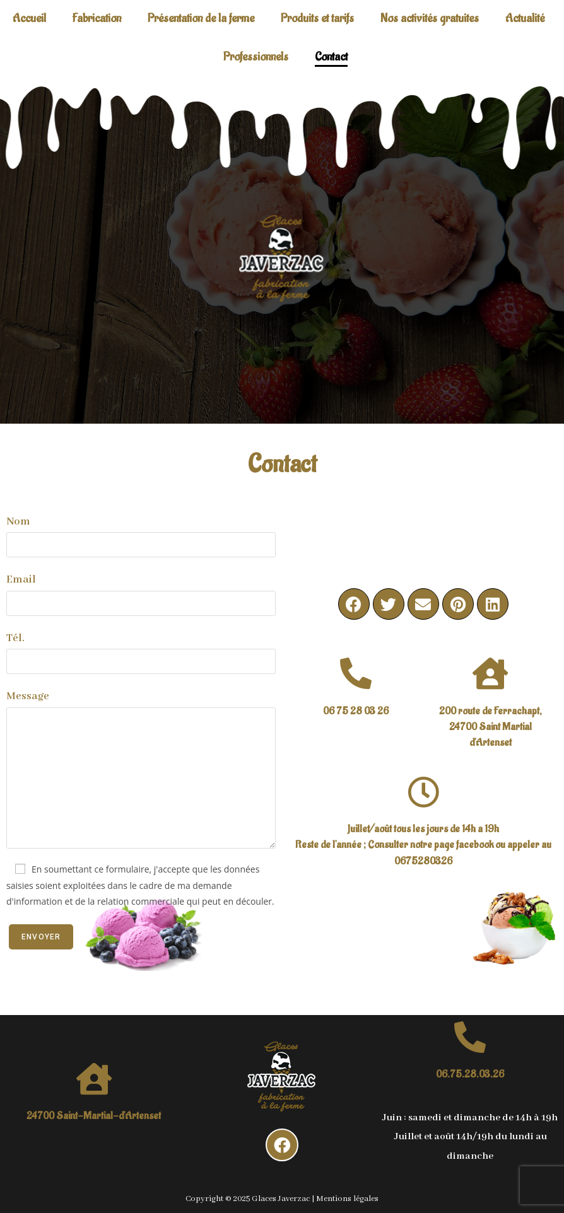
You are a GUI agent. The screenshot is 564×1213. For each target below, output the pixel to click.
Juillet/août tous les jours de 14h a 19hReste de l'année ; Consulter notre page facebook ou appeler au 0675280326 (423, 845)
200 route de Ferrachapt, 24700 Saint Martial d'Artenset (490, 727)
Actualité (524, 18)
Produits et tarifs (317, 18)
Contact (331, 56)
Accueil (29, 18)
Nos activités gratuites (429, 18)
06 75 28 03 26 (356, 711)
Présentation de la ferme (201, 18)
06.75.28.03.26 (470, 1074)
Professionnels (255, 56)
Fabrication (97, 18)
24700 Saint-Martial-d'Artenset (93, 1116)
